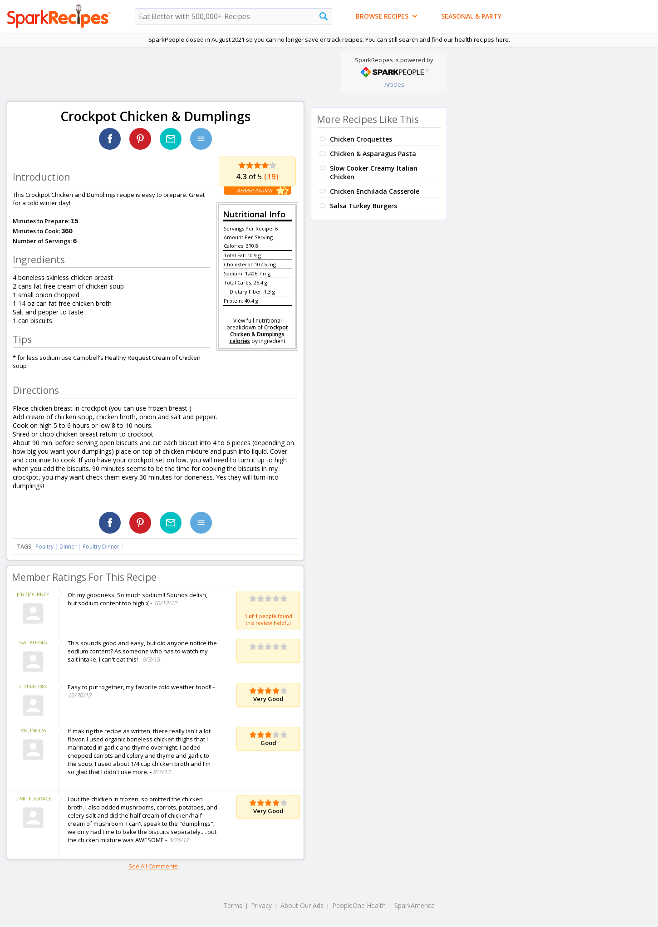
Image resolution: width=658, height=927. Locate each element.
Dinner (68, 546)
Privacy (261, 905)
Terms (232, 905)
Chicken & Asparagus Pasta (373, 153)
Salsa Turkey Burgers (363, 205)
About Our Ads (302, 905)
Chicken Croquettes (361, 139)
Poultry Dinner (101, 546)
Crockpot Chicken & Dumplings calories (259, 334)
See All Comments (153, 866)
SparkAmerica (414, 905)
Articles (394, 84)
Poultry (44, 546)
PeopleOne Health (359, 905)
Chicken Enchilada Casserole (374, 191)
